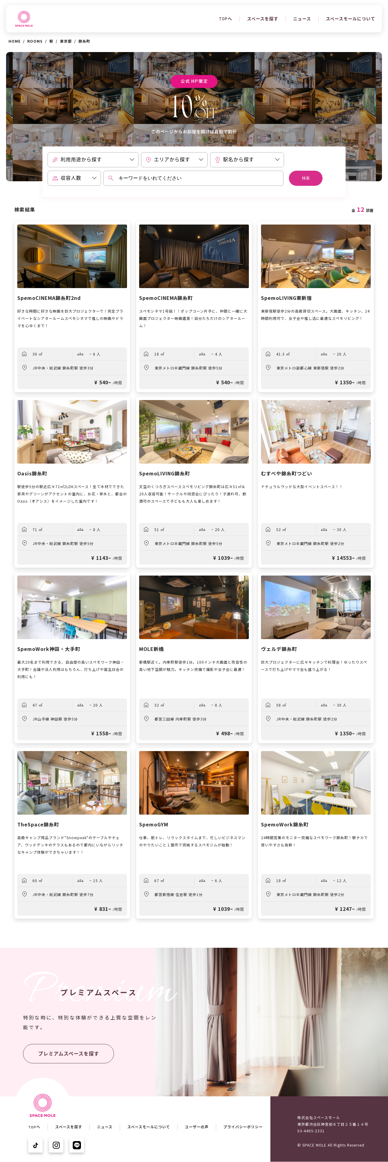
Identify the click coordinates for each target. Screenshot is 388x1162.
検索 (306, 178)
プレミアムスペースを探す (68, 1054)
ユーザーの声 (197, 1127)
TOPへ (225, 18)
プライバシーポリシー (243, 1127)
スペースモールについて (350, 18)
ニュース (302, 18)
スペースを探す (262, 18)
